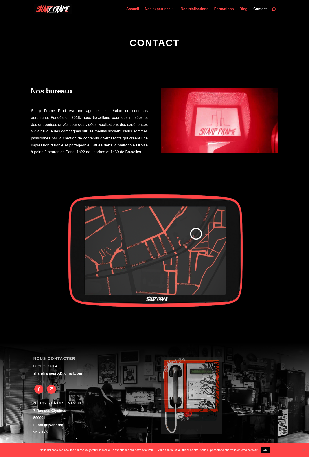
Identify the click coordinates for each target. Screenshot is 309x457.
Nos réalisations (194, 9)
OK (265, 450)
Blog (244, 9)
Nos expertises (157, 9)
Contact (260, 9)
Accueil (132, 9)
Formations (224, 9)
